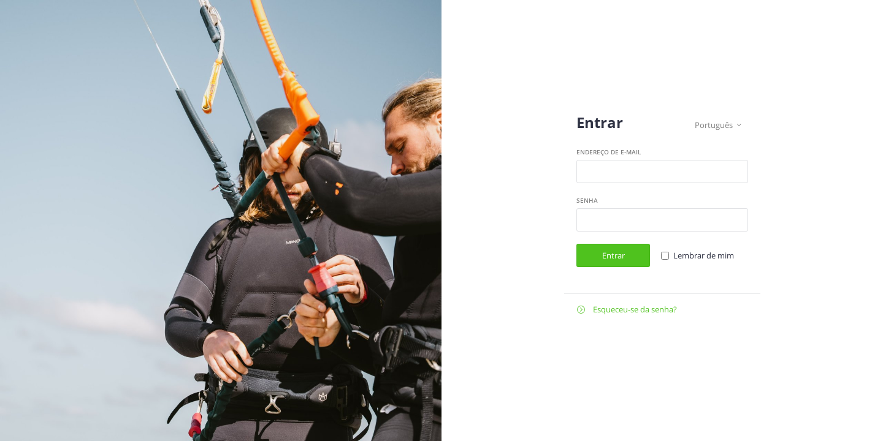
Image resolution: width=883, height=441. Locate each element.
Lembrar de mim (703, 255)
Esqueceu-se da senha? (627, 309)
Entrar (613, 255)
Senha (587, 200)
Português (718, 125)
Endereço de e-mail (608, 152)
